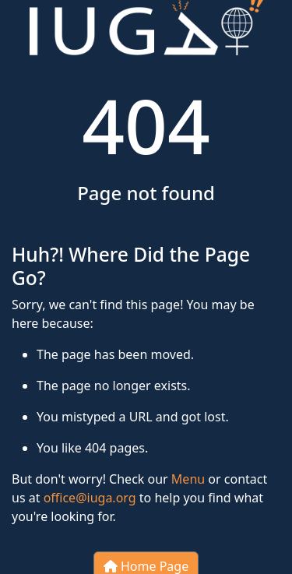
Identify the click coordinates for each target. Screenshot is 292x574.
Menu (188, 479)
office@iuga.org (90, 497)
